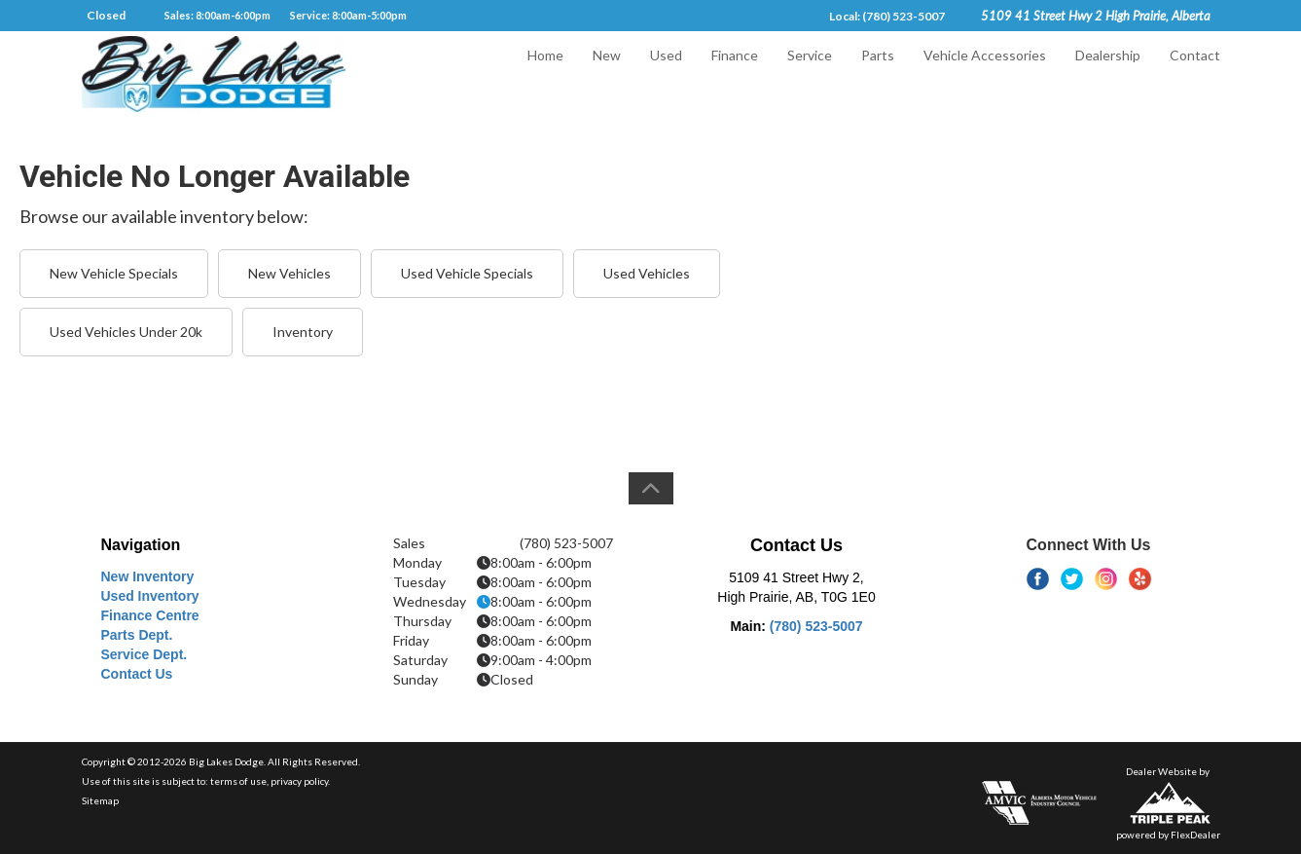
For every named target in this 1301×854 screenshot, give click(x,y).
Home (545, 74)
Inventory (302, 331)
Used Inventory (150, 596)
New (607, 74)
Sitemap (100, 800)
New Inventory (148, 576)
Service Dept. (144, 654)
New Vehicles (289, 273)
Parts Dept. (137, 635)
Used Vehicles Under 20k (126, 331)
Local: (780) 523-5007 (887, 16)
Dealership (1107, 74)
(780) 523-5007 (816, 626)
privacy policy (299, 781)
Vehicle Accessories (984, 74)
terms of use (238, 781)
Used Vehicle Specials (467, 273)
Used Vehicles (646, 273)
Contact (1195, 74)
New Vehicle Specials (114, 273)
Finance (734, 74)
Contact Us (137, 674)
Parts (877, 74)
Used (666, 74)
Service (809, 74)
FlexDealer (1195, 834)
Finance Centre (150, 615)
